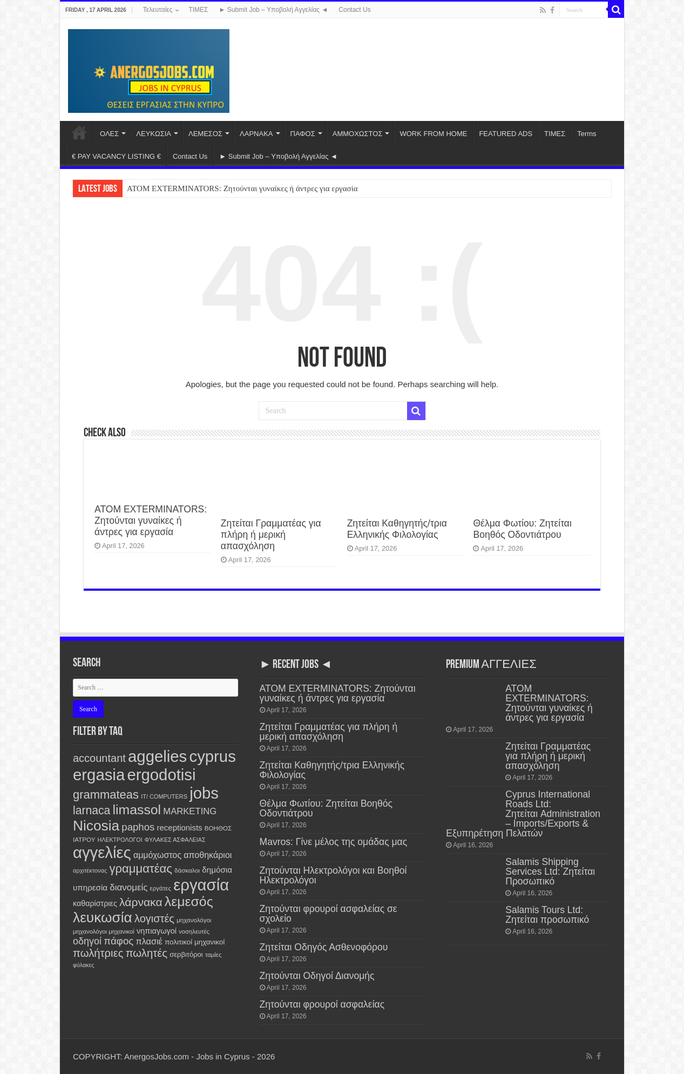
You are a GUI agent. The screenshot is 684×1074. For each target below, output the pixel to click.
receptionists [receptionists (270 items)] (179, 827)
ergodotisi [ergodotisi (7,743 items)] (161, 774)
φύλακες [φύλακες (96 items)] (83, 965)
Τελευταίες (158, 9)
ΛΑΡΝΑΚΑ (256, 134)
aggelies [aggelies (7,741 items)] (157, 756)
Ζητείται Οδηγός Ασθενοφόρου (324, 947)
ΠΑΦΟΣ (302, 134)
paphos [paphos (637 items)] (137, 827)
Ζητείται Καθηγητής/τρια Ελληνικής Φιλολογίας (397, 529)
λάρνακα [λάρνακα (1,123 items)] (140, 902)
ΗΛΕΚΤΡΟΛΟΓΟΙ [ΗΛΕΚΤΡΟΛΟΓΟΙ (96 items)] (120, 839)
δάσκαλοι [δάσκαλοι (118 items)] (187, 870)
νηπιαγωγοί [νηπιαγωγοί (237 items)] (157, 931)
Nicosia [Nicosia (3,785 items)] (96, 826)
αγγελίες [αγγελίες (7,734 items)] (102, 852)
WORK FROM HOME (433, 134)
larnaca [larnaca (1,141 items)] (91, 810)
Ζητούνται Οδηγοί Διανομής (317, 975)
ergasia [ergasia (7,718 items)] (99, 774)
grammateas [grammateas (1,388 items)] (106, 794)
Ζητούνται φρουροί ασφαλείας (322, 1004)
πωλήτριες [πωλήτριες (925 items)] (98, 953)
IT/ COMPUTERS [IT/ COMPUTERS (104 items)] (164, 796)
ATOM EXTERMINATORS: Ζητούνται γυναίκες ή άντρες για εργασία (242, 188)
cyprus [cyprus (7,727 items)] (212, 756)
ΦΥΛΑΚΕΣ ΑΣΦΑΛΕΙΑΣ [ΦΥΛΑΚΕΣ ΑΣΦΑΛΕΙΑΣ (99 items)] (175, 839)
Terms (586, 134)
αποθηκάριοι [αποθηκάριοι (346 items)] (208, 855)
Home (79, 132)
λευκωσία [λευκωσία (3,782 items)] (102, 917)
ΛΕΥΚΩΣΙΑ (153, 134)
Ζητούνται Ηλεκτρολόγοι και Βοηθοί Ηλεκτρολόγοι (333, 875)
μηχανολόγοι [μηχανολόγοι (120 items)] (194, 920)
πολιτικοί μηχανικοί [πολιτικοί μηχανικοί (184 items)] (195, 942)
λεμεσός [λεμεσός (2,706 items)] (189, 901)
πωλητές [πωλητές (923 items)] (146, 953)
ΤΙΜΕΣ (198, 9)
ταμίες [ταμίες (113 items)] (213, 954)
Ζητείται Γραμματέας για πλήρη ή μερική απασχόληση (271, 534)
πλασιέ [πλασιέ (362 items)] (149, 941)
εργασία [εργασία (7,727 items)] (201, 885)
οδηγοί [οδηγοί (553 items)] (87, 941)
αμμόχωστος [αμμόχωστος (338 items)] (157, 855)
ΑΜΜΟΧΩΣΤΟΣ (358, 134)
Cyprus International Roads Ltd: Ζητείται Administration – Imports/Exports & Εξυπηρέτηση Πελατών (523, 814)
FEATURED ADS (505, 134)
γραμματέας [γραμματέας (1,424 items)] (141, 868)
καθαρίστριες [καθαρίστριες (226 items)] (95, 903)
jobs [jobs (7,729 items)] (204, 793)
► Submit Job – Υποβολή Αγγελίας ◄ (273, 9)
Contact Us (354, 9)
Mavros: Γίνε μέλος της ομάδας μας (334, 841)
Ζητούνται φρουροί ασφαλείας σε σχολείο (328, 913)
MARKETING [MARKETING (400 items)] (189, 811)
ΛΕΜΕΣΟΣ (205, 134)
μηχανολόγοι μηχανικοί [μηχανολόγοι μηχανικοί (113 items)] (103, 931)
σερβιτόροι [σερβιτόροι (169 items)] (186, 954)
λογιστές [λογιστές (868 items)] (154, 918)
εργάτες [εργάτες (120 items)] (160, 888)
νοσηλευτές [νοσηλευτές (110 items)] (194, 931)
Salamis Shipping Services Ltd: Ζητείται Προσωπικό (550, 871)
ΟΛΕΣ (109, 134)
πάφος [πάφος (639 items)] (118, 941)
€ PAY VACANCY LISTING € (116, 156)
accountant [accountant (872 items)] (99, 758)
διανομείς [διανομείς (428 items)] (128, 887)
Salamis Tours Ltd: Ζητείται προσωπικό (547, 914)
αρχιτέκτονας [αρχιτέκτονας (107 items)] (90, 870)
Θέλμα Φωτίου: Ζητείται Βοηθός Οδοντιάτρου (522, 529)
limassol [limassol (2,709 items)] (137, 809)
